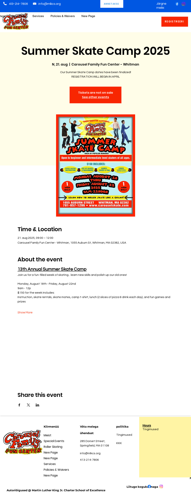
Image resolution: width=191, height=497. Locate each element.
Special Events (54, 441)
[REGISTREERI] (174, 22)
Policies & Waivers (56, 470)
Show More (25, 312)
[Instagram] (183, 3)
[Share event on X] (28, 405)
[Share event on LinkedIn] (37, 405)
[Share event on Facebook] (19, 405)
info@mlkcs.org (49, 4)
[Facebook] (177, 3)
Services (50, 464)
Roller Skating (53, 447)
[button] (62, 14)
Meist (47, 435)
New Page (51, 452)
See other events (95, 97)
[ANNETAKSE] (111, 4)
